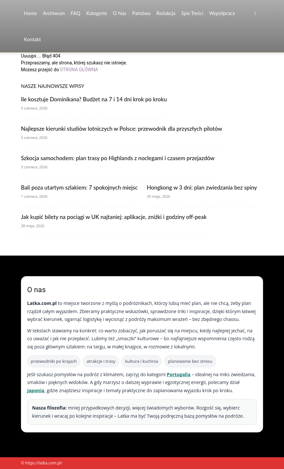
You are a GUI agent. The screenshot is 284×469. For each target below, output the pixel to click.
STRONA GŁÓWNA (79, 69)
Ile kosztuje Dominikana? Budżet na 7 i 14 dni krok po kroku (94, 99)
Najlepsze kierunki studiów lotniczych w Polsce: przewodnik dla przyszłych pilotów (121, 128)
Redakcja (165, 13)
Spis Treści (192, 13)
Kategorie (96, 13)
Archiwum (54, 13)
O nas (119, 13)
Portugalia (178, 374)
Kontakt (32, 39)
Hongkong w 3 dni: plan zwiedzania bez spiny (202, 187)
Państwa (141, 13)
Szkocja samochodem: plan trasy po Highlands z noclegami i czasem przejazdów (117, 158)
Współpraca (222, 13)
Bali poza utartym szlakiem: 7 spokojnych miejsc (79, 187)
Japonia (35, 390)
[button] (255, 13)
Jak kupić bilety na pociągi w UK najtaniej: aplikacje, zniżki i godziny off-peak (114, 216)
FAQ (75, 13)
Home (30, 13)
